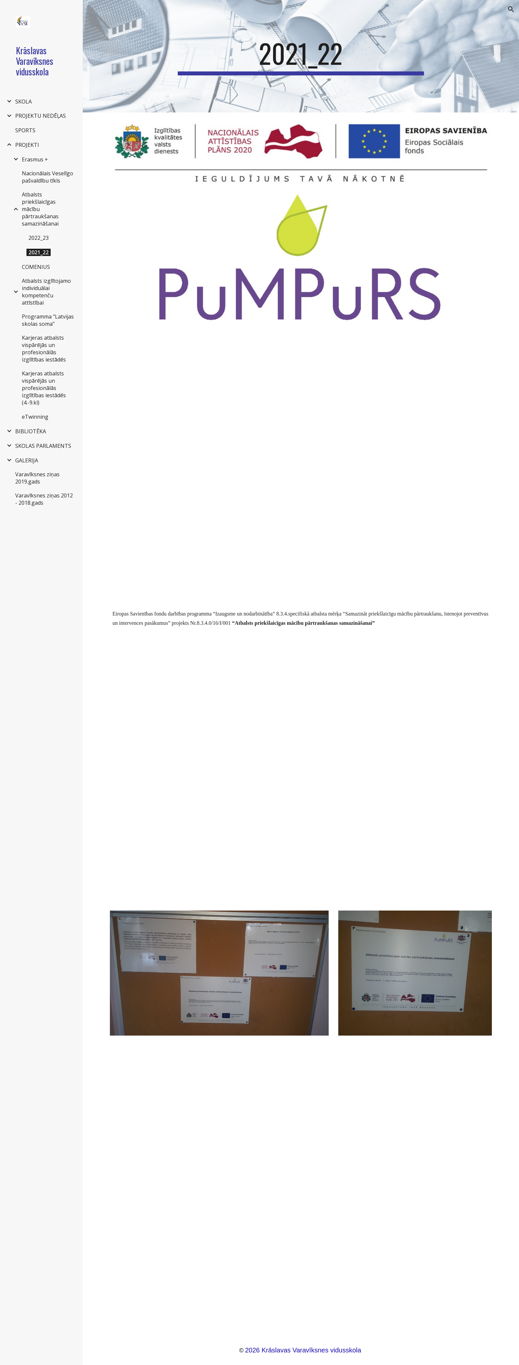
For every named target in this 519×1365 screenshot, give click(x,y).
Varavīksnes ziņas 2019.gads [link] (37, 478)
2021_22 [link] (38, 252)
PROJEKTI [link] (27, 145)
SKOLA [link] (23, 101)
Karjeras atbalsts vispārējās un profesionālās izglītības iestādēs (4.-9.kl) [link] (44, 388)
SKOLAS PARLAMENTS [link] (43, 445)
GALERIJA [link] (26, 460)
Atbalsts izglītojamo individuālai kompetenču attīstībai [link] (46, 291)
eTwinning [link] (35, 416)
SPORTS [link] (25, 130)
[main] (301, 56)
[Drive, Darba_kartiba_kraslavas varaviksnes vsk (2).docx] (301, 1186)
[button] (511, 9)
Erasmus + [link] (35, 159)
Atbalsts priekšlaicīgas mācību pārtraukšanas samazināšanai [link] (40, 209)
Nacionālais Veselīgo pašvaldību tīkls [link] (47, 177)
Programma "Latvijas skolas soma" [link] (48, 320)
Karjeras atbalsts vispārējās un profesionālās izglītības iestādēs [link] (44, 348)
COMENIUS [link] (36, 267)
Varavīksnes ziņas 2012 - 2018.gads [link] (44, 499)
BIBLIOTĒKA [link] (30, 431)
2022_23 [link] (38, 237)
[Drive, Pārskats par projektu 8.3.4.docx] (301, 464)
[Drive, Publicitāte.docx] (301, 763)
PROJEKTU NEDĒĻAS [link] (40, 115)
